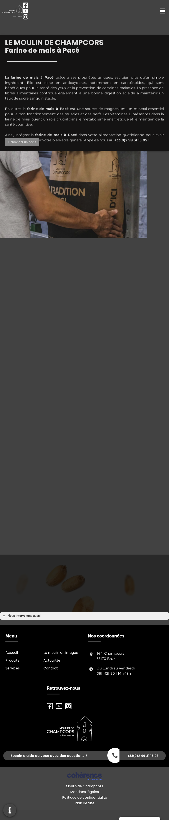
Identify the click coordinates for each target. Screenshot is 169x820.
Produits (12, 660)
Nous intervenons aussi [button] (21, 616)
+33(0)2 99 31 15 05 (130, 148)
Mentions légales (84, 791)
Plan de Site (84, 803)
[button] (22, 142)
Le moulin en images (60, 652)
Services (12, 668)
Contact (50, 668)
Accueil (11, 652)
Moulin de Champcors (84, 786)
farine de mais (41, 117)
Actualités (52, 660)
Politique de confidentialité (84, 797)
